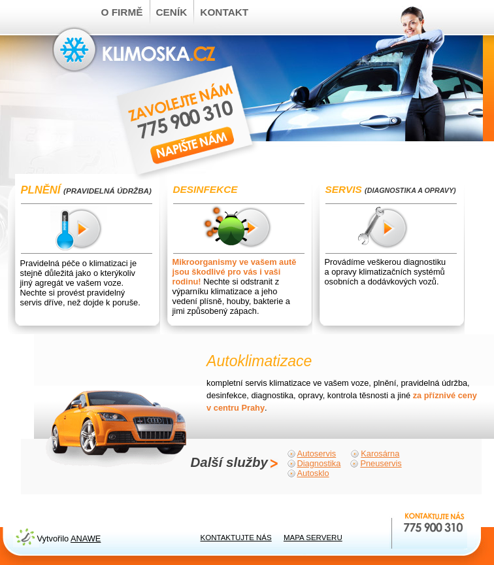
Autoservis (317, 453)
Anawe (86, 538)
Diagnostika (319, 463)
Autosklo (313, 473)
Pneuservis (380, 463)
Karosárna (380, 453)
